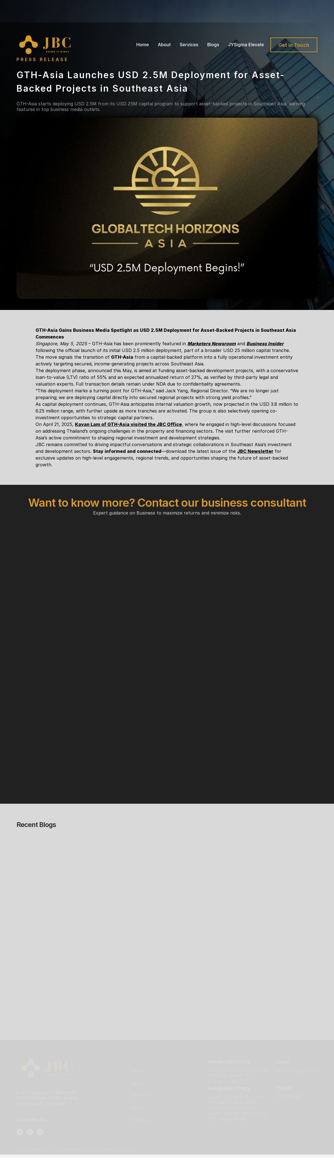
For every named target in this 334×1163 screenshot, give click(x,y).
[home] (46, 45)
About (164, 44)
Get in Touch (293, 45)
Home (142, 44)
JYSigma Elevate (246, 44)
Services (189, 44)
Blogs (213, 44)
